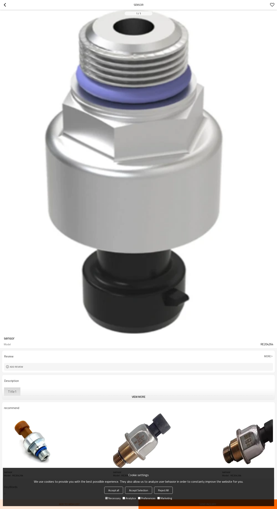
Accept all (113, 490)
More (267, 356)
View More (138, 397)
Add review (16, 367)
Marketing (164, 498)
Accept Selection (138, 490)
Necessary (113, 498)
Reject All (163, 490)
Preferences (146, 498)
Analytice (129, 498)
